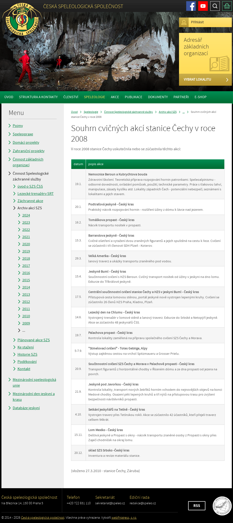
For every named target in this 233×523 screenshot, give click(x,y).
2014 (26, 287)
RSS (196, 505)
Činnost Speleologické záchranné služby (31, 176)
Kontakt (24, 369)
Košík (227, 6)
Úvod (8, 97)
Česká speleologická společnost (42, 518)
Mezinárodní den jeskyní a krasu (34, 396)
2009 (26, 323)
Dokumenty (158, 97)
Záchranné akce (30, 200)
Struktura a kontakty (38, 97)
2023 (26, 222)
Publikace (133, 97)
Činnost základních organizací (28, 162)
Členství (70, 97)
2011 (26, 309)
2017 (26, 265)
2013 (26, 294)
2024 (26, 215)
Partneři (181, 97)
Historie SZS (27, 354)
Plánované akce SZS (34, 340)
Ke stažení (26, 347)
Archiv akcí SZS (30, 208)
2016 (26, 273)
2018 (26, 258)
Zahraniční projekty (28, 151)
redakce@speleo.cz (143, 503)
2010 (26, 316)
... (23, 330)
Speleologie (94, 97)
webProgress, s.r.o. (124, 518)
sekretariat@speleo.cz (110, 503)
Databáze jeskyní (26, 408)
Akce (115, 97)
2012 (26, 301)
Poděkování (27, 361)
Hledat (215, 6)
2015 (26, 280)
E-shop (201, 97)
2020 (26, 244)
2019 (26, 251)
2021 (26, 236)
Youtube (203, 6)
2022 (26, 229)
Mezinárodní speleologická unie (34, 382)
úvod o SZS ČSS (30, 186)
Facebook (191, 6)
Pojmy (18, 125)
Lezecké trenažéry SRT (36, 193)
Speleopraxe (23, 134)
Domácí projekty (26, 142)
